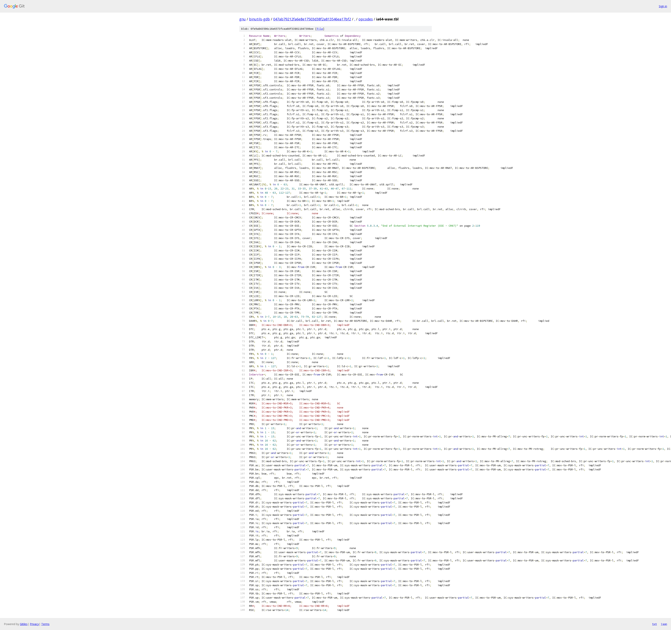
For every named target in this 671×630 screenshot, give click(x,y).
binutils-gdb (259, 19)
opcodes (365, 19)
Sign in (663, 6)
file (320, 28)
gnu (242, 19)
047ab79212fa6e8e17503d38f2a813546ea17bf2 (312, 19)
